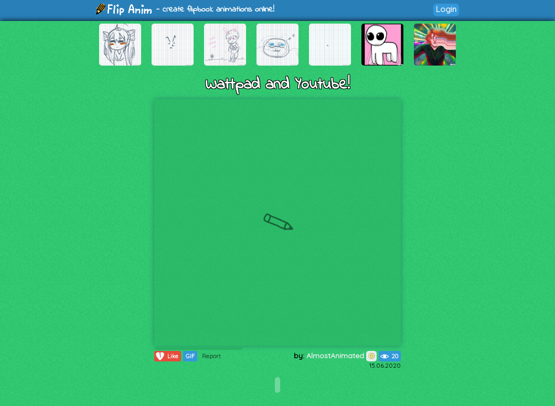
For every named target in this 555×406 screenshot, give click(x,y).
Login (446, 9)
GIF (190, 356)
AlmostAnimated (341, 355)
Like (166, 356)
